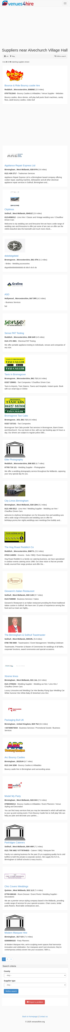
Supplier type (9, 981)
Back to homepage (29, 1016)
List (6, 56)
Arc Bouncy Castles (15, 757)
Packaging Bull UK (14, 720)
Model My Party (13, 796)
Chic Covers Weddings (16, 886)
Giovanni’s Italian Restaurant (19, 591)
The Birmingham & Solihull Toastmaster (25, 635)
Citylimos (9, 209)
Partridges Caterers (15, 842)
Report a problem (35, 1002)
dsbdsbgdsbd (11, 256)
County (7, 971)
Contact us (43, 1016)
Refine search (60, 56)
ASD (7, 294)
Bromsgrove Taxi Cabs (16, 415)
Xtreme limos (11, 676)
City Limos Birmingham (17, 500)
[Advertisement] (35, 27)
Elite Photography (14, 459)
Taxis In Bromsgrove (15, 374)
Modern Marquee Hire (16, 932)
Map (12, 56)
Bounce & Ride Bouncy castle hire (22, 85)
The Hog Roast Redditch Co (19, 547)
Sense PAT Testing (14, 333)
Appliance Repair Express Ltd (20, 165)
